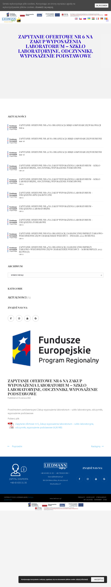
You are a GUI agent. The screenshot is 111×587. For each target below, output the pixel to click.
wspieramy (98, 500)
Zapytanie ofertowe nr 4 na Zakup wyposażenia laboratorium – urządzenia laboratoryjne (56, 207)
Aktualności (88, 500)
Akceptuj (98, 579)
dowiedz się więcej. (45, 7)
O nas (105, 500)
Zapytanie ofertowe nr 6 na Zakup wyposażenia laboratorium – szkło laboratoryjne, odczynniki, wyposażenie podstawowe (59, 166)
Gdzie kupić (90, 497)
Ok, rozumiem (101, 5)
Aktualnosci (17, 297)
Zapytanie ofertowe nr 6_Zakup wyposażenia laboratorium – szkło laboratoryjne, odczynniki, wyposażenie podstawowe (55, 426)
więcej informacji (82, 579)
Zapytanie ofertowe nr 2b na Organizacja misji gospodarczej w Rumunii (60, 138)
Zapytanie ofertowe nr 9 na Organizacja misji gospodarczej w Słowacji (60, 125)
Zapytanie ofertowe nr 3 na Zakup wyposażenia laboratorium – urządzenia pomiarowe (56, 221)
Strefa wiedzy (101, 497)
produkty (81, 497)
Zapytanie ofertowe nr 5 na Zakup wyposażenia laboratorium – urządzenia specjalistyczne (56, 193)
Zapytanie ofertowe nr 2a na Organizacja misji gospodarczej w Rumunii (60, 152)
